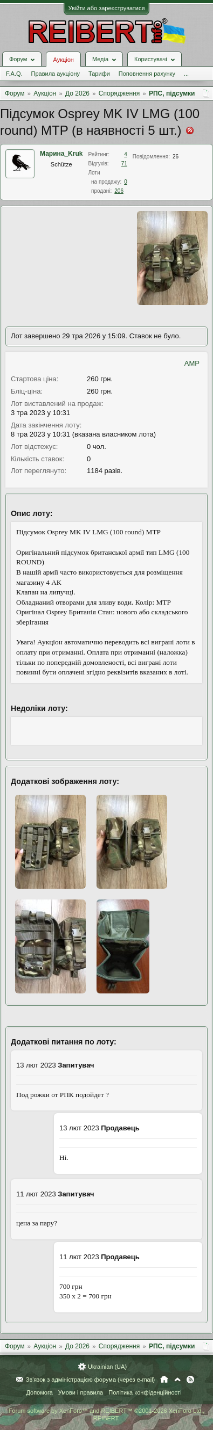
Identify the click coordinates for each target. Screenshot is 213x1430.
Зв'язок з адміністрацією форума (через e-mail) (90, 1379)
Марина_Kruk (61, 153)
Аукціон (63, 59)
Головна (164, 1379)
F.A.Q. (14, 73)
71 (124, 163)
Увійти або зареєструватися (106, 8)
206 (118, 191)
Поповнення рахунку (147, 73)
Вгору (177, 1379)
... (186, 73)
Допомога (39, 1392)
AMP (192, 363)
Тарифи (99, 73)
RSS (190, 1379)
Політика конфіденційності (144, 1392)
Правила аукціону (55, 73)
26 (175, 156)
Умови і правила (80, 1392)
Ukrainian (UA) (107, 1366)
